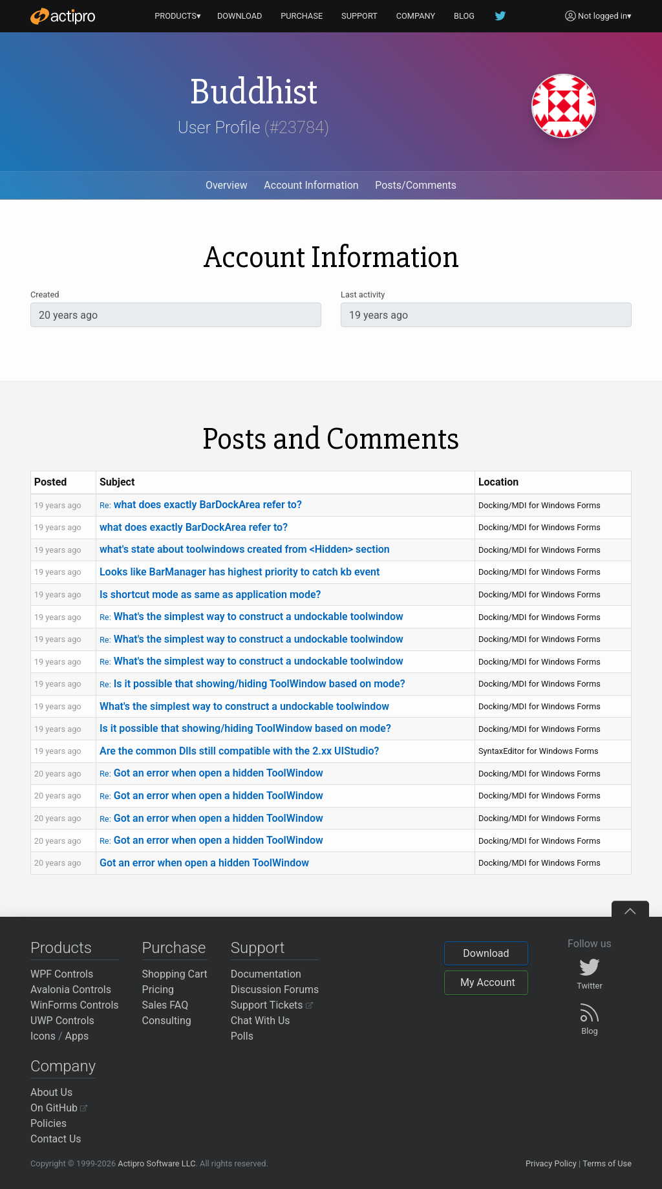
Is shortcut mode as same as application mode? (210, 594)
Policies (48, 1123)
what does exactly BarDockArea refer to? (201, 504)
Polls (242, 1036)
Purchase (174, 948)
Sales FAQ (165, 1005)
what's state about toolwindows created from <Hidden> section (245, 549)
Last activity (363, 294)
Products (61, 948)
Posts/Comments (415, 185)
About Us (51, 1092)
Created (44, 294)
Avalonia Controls (70, 989)
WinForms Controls (74, 1005)
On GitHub (58, 1108)
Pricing (158, 989)
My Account (487, 982)
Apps (77, 1036)
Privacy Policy (551, 1163)
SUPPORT (359, 16)
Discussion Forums (275, 989)
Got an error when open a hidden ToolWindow (211, 773)
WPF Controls (61, 974)
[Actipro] (62, 16)
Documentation (266, 974)
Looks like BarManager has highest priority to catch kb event (239, 572)
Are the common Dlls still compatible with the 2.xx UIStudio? (239, 751)
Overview (227, 185)
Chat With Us (260, 1020)
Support (258, 948)
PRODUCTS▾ (178, 16)
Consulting (166, 1020)
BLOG (464, 16)
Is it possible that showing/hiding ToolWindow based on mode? (252, 684)
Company (63, 1066)
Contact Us (55, 1139)
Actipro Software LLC (156, 1163)
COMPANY (416, 16)
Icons (43, 1036)
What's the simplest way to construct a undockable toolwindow (251, 616)
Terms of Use (607, 1163)
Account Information (311, 185)
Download (486, 953)
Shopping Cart (175, 974)
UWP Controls (62, 1020)
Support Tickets (272, 1005)
